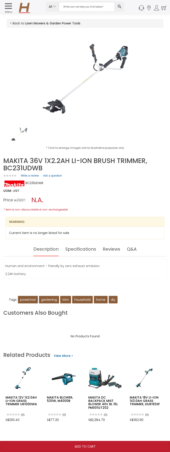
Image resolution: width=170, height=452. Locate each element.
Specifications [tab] (80, 249)
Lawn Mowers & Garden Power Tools (52, 23)
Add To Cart (85, 446)
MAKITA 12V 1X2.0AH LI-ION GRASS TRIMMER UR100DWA (21, 401)
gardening (49, 299)
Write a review (30, 176)
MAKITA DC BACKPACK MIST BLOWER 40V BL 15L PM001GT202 (103, 402)
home (100, 299)
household (82, 299)
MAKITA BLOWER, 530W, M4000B (60, 399)
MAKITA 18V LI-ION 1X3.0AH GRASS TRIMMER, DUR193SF (145, 401)
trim (65, 299)
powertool (28, 299)
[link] (10, 175)
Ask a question (52, 175)
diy (113, 299)
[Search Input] (87, 7)
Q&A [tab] (132, 249)
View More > (63, 356)
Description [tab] (45, 249)
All (52, 6)
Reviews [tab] (112, 249)
